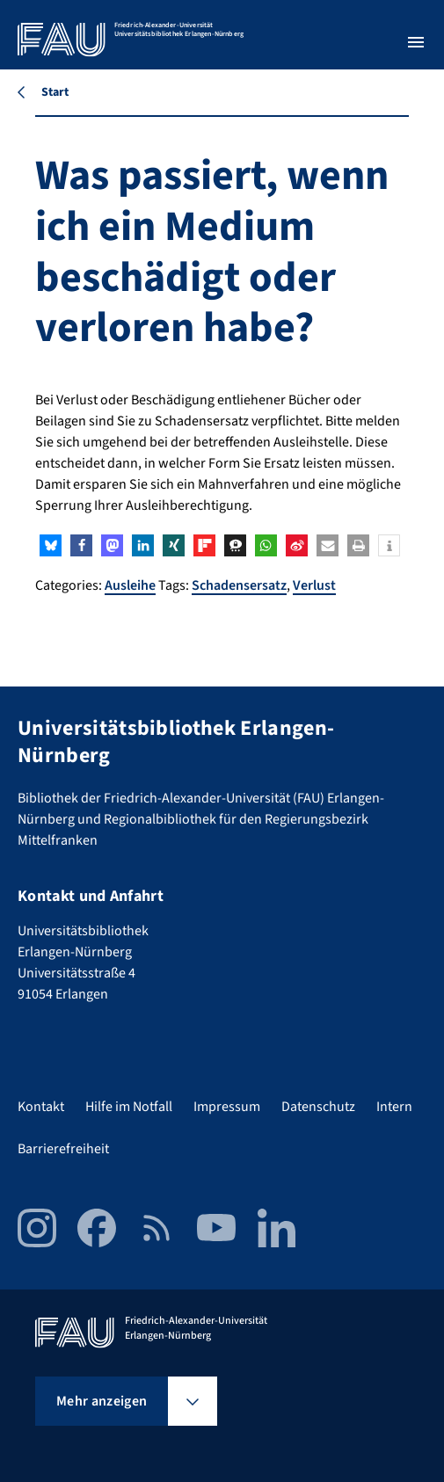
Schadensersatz (239, 585)
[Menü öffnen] (416, 42)
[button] (51, 545)
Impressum (226, 1106)
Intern (394, 1106)
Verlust (314, 585)
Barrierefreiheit (63, 1149)
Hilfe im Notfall (128, 1106)
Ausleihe (130, 585)
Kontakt (41, 1106)
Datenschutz (318, 1106)
